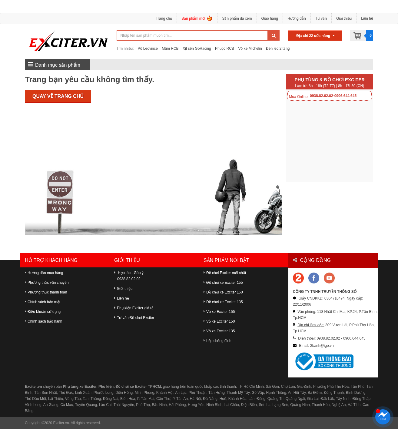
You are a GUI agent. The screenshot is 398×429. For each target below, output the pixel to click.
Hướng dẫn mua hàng (44, 273)
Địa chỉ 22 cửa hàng (315, 36)
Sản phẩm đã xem (237, 18)
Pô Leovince (148, 48)
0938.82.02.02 (129, 279)
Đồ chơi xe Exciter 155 (223, 282)
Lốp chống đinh (217, 341)
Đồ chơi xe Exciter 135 (223, 302)
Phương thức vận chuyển (47, 282)
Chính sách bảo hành (43, 321)
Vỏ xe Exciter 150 (219, 321)
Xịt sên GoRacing (197, 48)
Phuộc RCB (224, 48)
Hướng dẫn (296, 18)
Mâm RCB (170, 48)
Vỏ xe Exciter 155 (219, 312)
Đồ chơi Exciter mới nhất (225, 273)
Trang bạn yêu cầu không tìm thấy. (89, 79)
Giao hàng (269, 18)
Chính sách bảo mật (42, 302)
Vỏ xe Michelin (250, 48)
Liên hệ (367, 18)
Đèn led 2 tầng (278, 48)
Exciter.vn (61, 423)
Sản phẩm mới (197, 19)
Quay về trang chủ (58, 96)
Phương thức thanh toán (46, 292)
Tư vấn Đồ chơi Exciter (134, 318)
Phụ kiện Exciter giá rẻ (134, 308)
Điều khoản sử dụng (43, 312)
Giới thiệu (344, 18)
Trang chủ (164, 18)
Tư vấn (321, 18)
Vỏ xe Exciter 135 (219, 331)
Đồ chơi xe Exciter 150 (223, 292)
